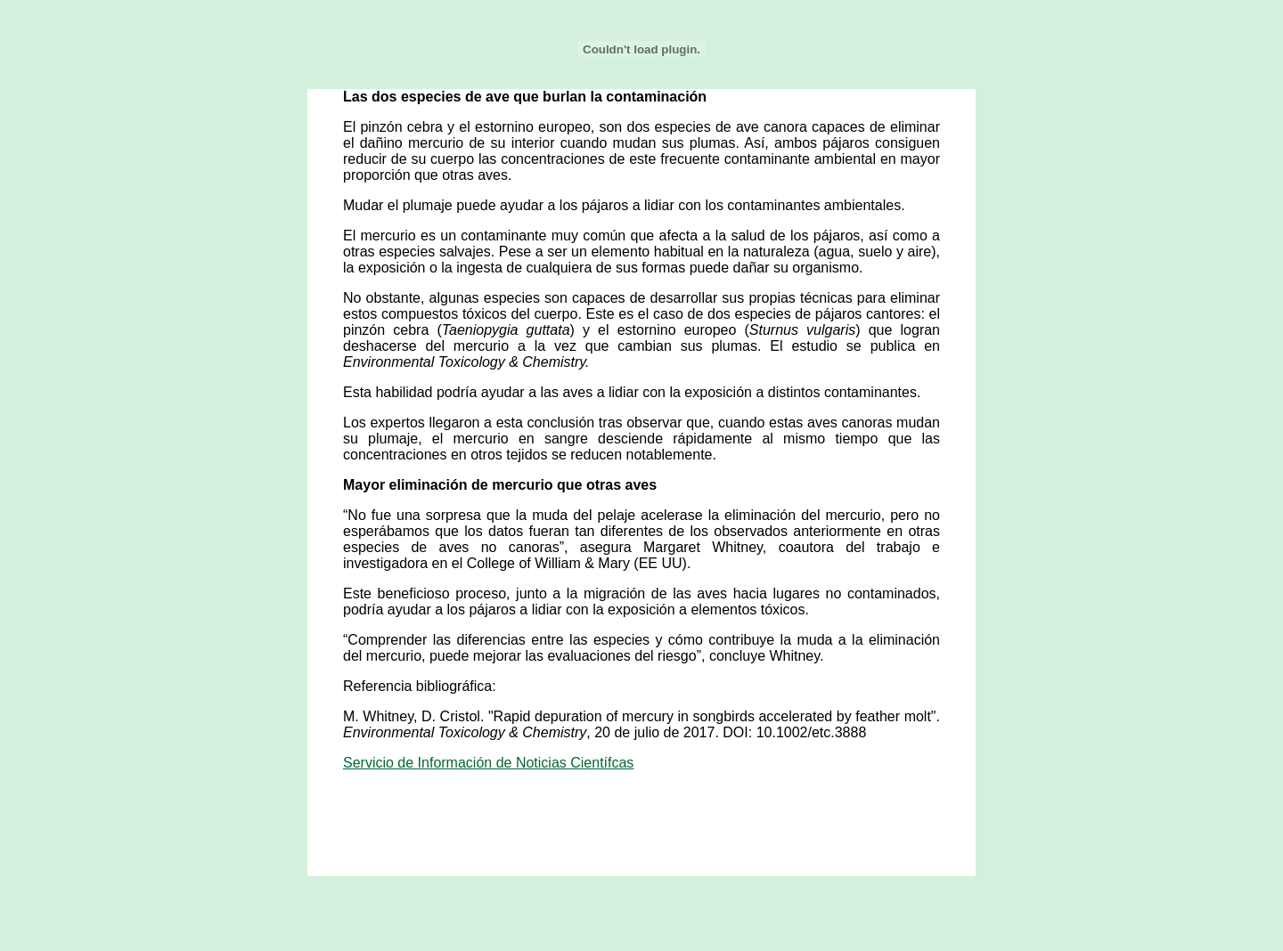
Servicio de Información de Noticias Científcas (488, 762)
